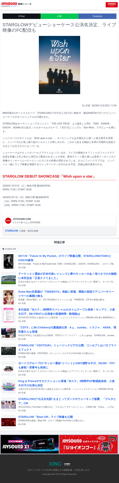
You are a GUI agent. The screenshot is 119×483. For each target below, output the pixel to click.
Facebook (97, 16)
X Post (22, 16)
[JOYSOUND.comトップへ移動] (112, 4)
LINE (59, 16)
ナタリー (14, 6)
